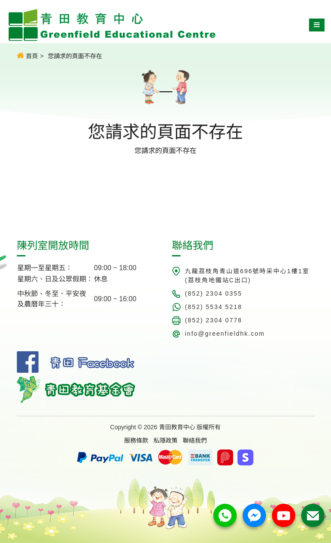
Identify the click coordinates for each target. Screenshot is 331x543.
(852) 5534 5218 (213, 306)
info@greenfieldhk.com (225, 333)
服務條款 (136, 440)
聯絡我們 (195, 440)
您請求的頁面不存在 (75, 56)
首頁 (27, 55)
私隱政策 (165, 440)
